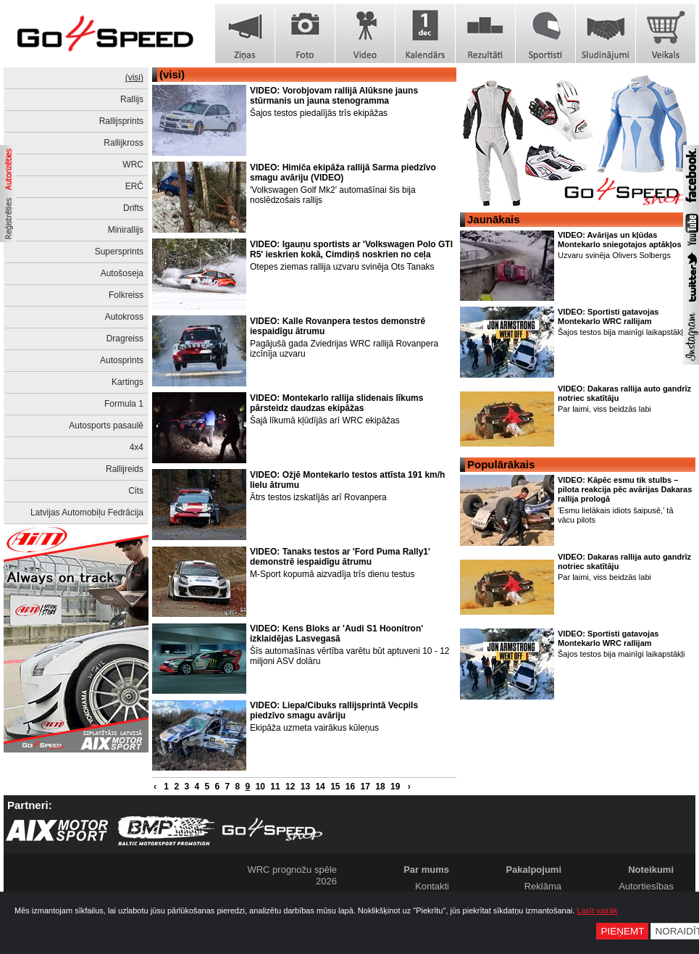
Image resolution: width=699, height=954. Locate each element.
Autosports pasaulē (106, 425)
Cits (135, 491)
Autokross (124, 317)
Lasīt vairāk (597, 910)
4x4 (136, 447)
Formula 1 (123, 404)
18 (380, 786)
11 (275, 786)
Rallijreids (124, 469)
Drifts (133, 208)
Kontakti (432, 886)
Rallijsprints (121, 121)
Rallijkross (123, 143)
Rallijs (131, 99)
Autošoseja (122, 273)
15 (335, 786)
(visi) (134, 77)
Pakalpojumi (533, 869)
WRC (132, 164)
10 (260, 786)
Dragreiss (124, 338)
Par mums (426, 869)
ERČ (134, 186)
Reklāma (542, 886)
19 (395, 786)
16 (350, 786)
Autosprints (121, 360)
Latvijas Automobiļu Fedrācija (86, 512)
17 (365, 786)
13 (305, 786)
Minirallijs (125, 230)
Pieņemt (622, 931)
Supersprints (119, 251)
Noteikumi (651, 869)
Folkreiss (126, 295)
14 (320, 786)
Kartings (127, 382)
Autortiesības (646, 886)
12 (290, 786)
